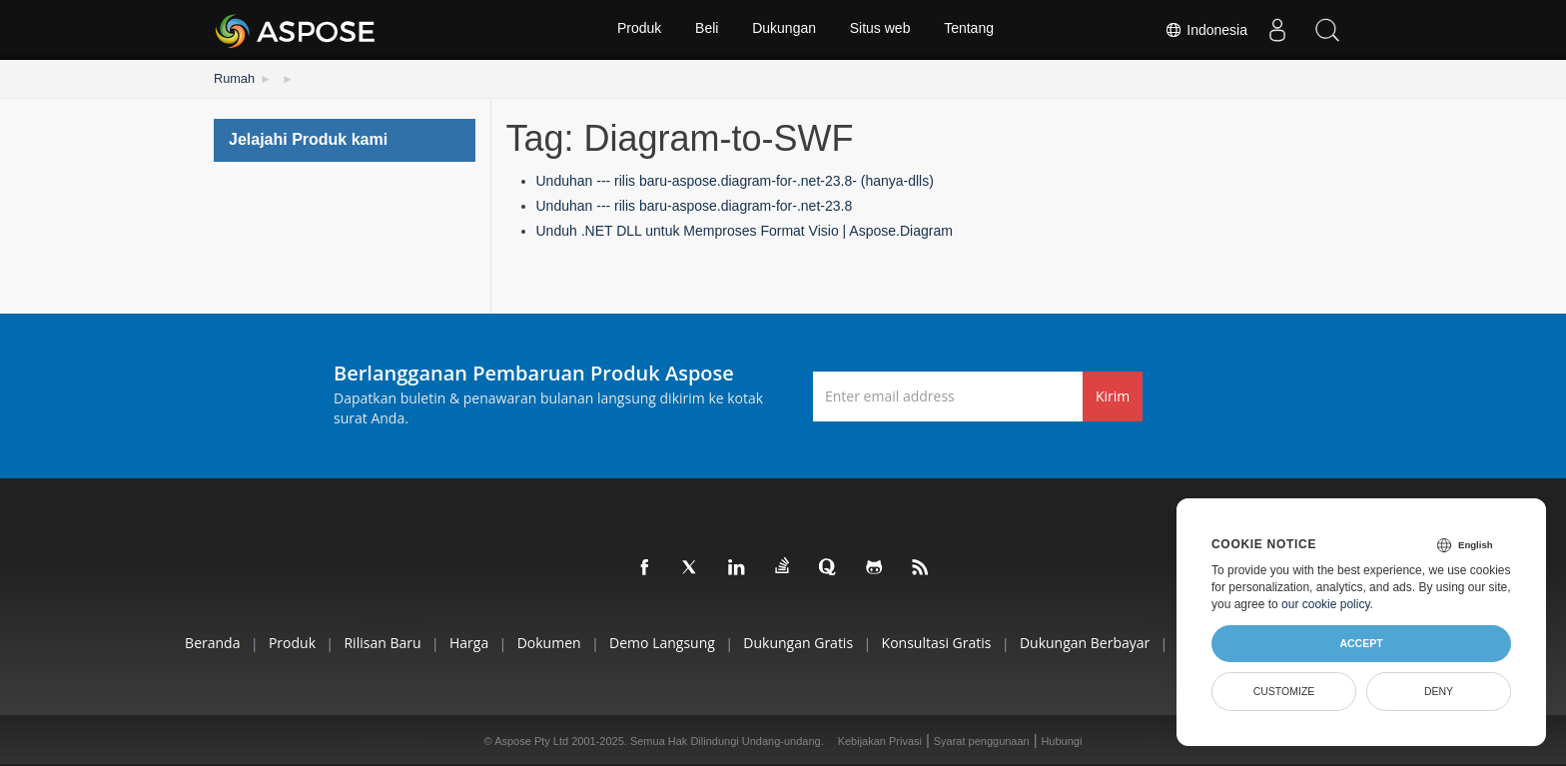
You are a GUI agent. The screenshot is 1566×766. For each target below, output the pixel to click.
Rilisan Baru (363, 641)
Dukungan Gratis (801, 641)
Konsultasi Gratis (945, 641)
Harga (454, 641)
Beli (705, 30)
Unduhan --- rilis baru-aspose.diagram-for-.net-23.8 (694, 205)
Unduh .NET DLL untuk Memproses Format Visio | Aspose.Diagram (744, 230)
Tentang (972, 30)
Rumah (233, 78)
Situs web (881, 30)
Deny (1438, 691)
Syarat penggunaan (982, 740)
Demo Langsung (659, 641)
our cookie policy (1325, 604)
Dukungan (784, 30)
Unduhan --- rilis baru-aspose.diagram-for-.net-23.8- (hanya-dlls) (735, 180)
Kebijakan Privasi (880, 740)
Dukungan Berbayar (1099, 641)
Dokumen (541, 641)
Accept (1360, 643)
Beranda (182, 641)
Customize (1284, 691)
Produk (636, 30)
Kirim (1113, 394)
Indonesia (1206, 30)
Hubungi (1061, 740)
